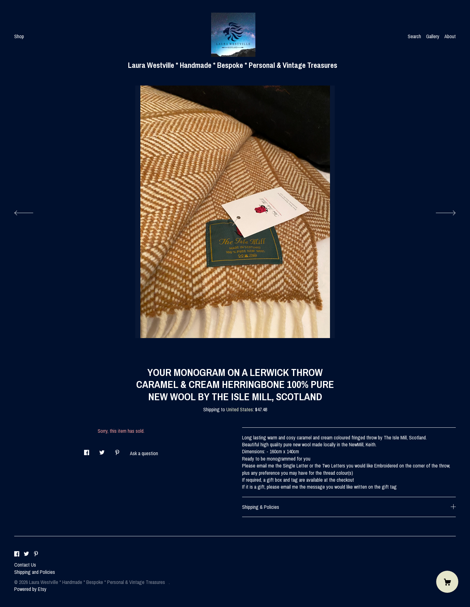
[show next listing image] (440, 211)
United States (239, 409)
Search (414, 36)
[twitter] (26, 553)
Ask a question (144, 453)
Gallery (432, 36)
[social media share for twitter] (102, 450)
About (450, 36)
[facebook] (16, 553)
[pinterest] (36, 553)
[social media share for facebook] (86, 450)
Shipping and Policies (34, 571)
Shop (19, 36)
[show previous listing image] (30, 211)
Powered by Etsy (30, 589)
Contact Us (25, 564)
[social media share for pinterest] (117, 450)
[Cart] (447, 582)
